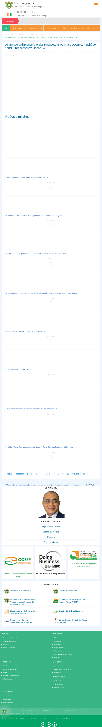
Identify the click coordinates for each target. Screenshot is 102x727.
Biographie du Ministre (51, 527)
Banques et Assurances (11, 676)
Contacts (57, 657)
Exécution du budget (10, 669)
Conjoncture (58, 672)
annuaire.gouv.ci (48, 711)
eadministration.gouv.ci (28, 711)
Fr (28, 12)
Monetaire (52, 28)
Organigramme (59, 647)
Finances (35, 28)
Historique (57, 641)
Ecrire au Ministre (51, 542)
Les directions (59, 651)
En (33, 12)
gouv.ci (11, 711)
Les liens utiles (59, 687)
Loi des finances (8, 666)
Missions (57, 638)
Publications (7, 699)
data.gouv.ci (34, 713)
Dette (5, 672)
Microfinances (8, 679)
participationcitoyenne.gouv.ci (71, 711)
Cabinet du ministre (51, 532)
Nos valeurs (58, 644)
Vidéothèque (58, 684)
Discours (51, 537)
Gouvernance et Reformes (77, 28)
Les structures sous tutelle (63, 654)
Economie (18, 28)
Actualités (6, 696)
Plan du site (66, 718)
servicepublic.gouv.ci (17, 713)
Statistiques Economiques (63, 669)
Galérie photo (58, 681)
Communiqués (8, 702)
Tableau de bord (59, 666)
